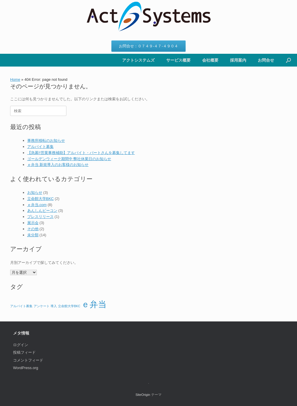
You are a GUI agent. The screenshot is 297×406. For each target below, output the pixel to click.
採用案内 (238, 60)
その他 (33, 229)
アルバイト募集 (40, 146)
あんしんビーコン (42, 210)
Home (15, 79)
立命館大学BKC (40, 198)
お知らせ (34, 192)
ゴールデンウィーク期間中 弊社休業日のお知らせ (69, 159)
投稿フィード (24, 352)
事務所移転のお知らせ (46, 140)
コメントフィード (28, 360)
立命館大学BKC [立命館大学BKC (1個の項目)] (69, 306)
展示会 (33, 223)
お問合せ (266, 60)
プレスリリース (40, 216)
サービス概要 (178, 60)
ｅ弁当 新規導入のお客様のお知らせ (58, 164)
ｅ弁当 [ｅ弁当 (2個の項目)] (93, 304)
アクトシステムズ (138, 60)
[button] (288, 60)
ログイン (20, 345)
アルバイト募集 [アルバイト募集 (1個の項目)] (21, 306)
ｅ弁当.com (37, 205)
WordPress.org (25, 368)
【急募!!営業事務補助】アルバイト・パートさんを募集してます (81, 153)
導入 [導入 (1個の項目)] (53, 306)
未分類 (33, 235)
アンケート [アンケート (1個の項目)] (42, 306)
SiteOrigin (142, 394)
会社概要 (210, 60)
